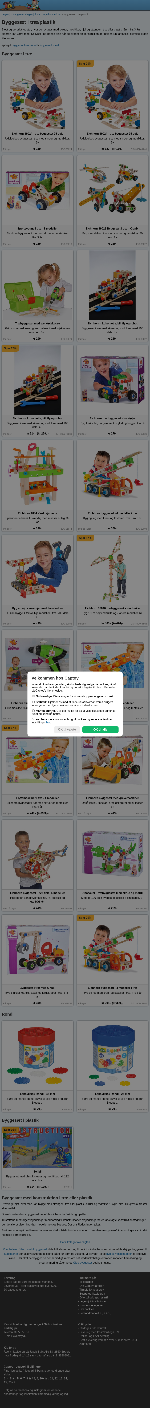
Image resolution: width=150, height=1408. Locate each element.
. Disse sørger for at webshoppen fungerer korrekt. (73, 696)
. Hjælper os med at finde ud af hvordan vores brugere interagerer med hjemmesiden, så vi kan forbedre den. (72, 704)
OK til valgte (67, 729)
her (48, 722)
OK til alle (100, 729)
